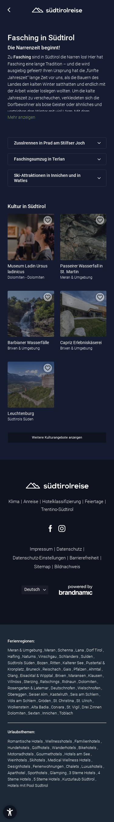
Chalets (73, 766)
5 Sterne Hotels (47, 779)
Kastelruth (59, 694)
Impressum (41, 549)
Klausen (95, 675)
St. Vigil (73, 707)
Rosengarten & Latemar (28, 688)
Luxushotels (92, 766)
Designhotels (19, 766)
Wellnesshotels (59, 741)
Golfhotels (41, 747)
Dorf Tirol (94, 650)
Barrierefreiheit (84, 558)
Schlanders (69, 656)
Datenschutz (69, 549)
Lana (80, 650)
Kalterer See (74, 663)
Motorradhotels (21, 754)
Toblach (66, 713)
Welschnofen (89, 688)
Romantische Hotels (26, 741)
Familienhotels (87, 741)
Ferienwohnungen (48, 766)
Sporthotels (38, 773)
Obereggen (17, 694)
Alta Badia (40, 707)
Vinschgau (47, 656)
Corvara (58, 707)
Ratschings (50, 681)
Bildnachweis (67, 566)
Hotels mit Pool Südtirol (28, 785)
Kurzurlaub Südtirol (78, 779)
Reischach (52, 669)
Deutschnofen (63, 688)
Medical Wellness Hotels (70, 760)
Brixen (61, 675)
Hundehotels (19, 747)
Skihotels (37, 760)
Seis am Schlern (84, 694)
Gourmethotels (49, 754)
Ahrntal (95, 669)
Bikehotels (87, 747)
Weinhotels (18, 760)
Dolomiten (87, 681)
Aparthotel (17, 773)
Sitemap (42, 566)
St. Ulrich (84, 700)
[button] (10, 812)
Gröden (45, 700)
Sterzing (31, 681)
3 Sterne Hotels (82, 773)
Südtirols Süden (22, 663)
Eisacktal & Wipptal (37, 675)
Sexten (34, 713)
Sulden (87, 656)
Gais (67, 669)
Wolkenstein (19, 707)
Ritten (55, 663)
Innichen (50, 713)
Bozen (43, 663)
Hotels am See (77, 754)
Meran (50, 650)
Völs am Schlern (22, 700)
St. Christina (64, 700)
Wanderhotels (64, 747)
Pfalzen (80, 669)
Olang (13, 675)
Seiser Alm (39, 694)
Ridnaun (69, 681)
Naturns (29, 656)
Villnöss (15, 681)
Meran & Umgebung (25, 650)
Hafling (14, 656)
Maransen (77, 675)
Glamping (58, 773)
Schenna (66, 650)
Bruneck (33, 669)
